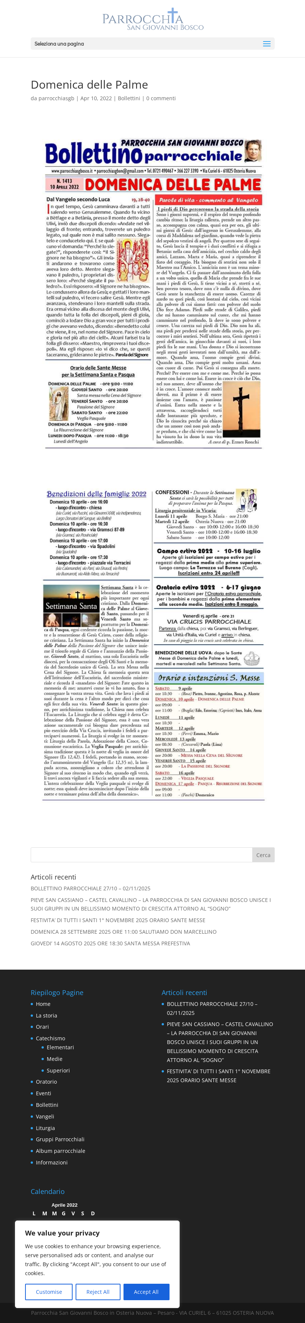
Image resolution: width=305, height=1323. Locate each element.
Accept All (146, 1291)
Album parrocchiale (60, 1150)
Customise (49, 1291)
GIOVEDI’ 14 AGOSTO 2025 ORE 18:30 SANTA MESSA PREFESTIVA (110, 943)
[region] (97, 1264)
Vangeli (45, 1116)
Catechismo (50, 1038)
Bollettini (129, 98)
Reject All (98, 1291)
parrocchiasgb (56, 98)
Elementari (60, 1047)
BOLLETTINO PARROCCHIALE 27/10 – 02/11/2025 (90, 888)
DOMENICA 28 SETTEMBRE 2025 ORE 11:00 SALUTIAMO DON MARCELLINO (124, 931)
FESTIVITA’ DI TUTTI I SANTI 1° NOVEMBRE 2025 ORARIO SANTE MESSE (118, 920)
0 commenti (161, 98)
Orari (42, 1026)
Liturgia (45, 1128)
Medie (54, 1058)
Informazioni (52, 1162)
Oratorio (46, 1081)
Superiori (58, 1070)
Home (43, 1003)
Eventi (43, 1093)
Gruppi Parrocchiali (60, 1139)
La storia (46, 1015)
